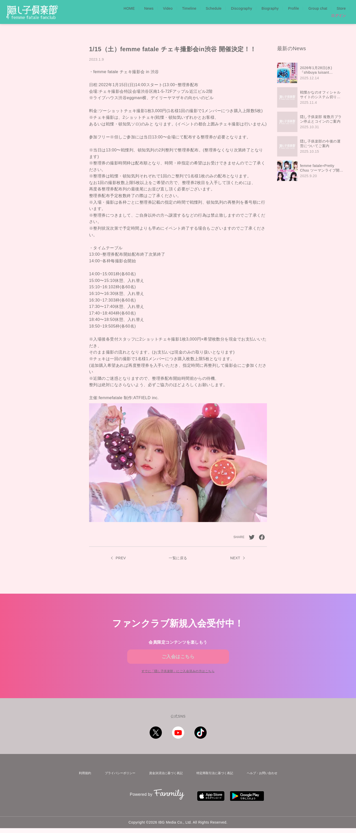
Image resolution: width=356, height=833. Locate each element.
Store (341, 8)
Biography (270, 8)
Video (168, 8)
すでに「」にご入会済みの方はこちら (178, 681)
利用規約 (81, 782)
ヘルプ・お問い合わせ (264, 782)
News (149, 8)
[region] (311, 122)
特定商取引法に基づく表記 (215, 782)
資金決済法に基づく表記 (163, 782)
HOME (129, 8)
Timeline (189, 8)
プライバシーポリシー (116, 782)
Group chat (317, 8)
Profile (293, 8)
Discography (241, 8)
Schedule (214, 8)
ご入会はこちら (178, 659)
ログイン (338, 16)
